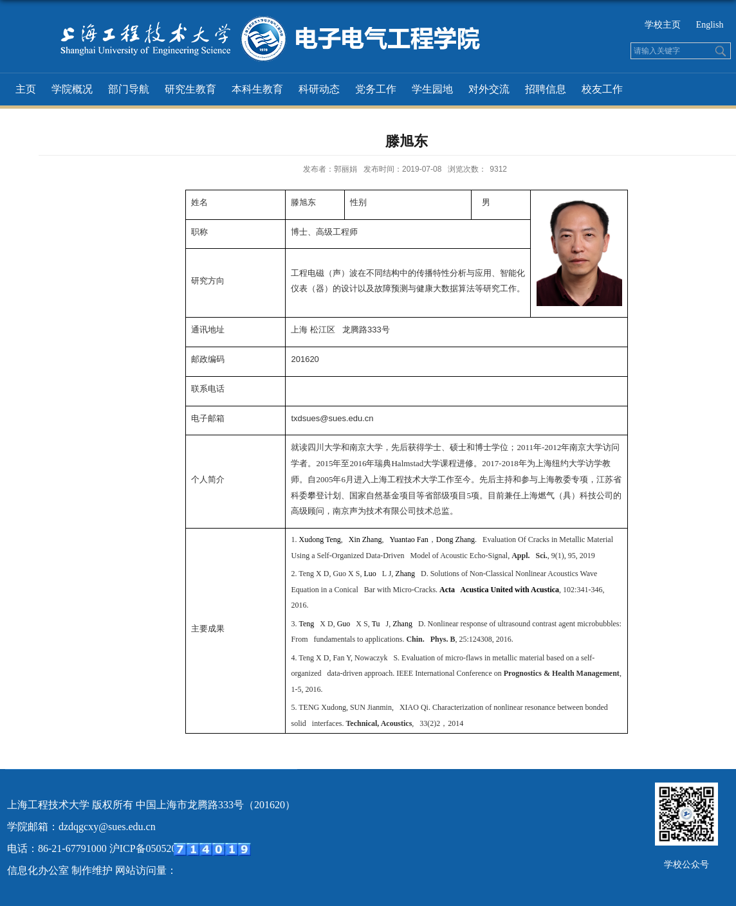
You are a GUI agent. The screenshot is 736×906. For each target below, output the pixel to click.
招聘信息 (545, 89)
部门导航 (128, 89)
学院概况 (72, 89)
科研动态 (319, 89)
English (710, 25)
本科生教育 (257, 89)
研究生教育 (190, 89)
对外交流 (489, 89)
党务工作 (375, 89)
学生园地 (432, 89)
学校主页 (664, 25)
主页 (25, 89)
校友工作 (602, 89)
